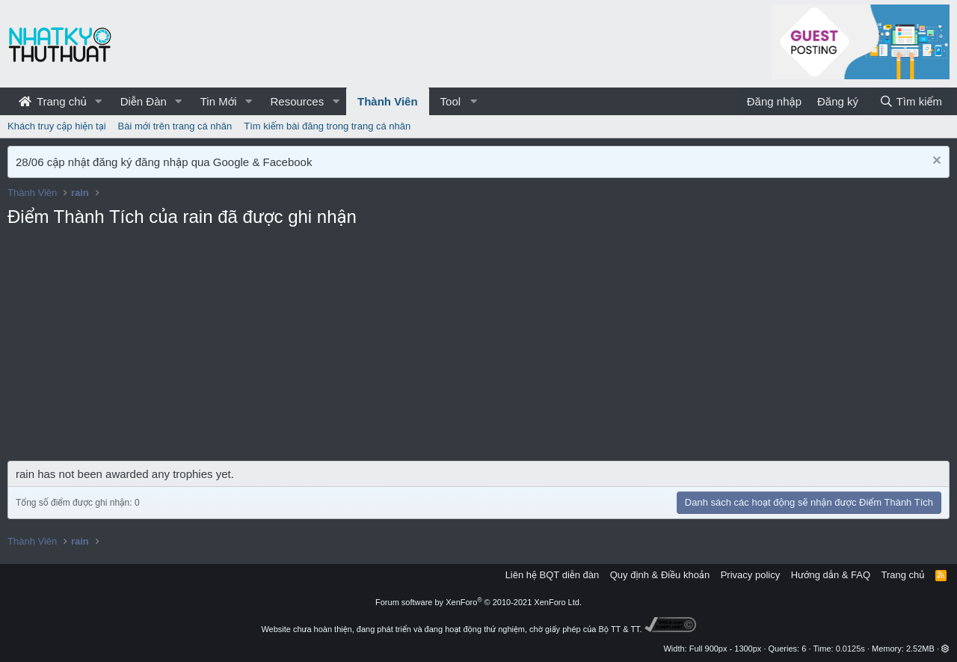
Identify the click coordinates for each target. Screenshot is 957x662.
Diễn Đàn (143, 101)
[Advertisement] (478, 348)
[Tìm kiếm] (911, 101)
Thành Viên (387, 101)
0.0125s (850, 648)
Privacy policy (750, 574)
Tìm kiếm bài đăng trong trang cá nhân (327, 126)
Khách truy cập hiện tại (56, 126)
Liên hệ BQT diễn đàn (552, 574)
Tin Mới (218, 101)
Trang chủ (53, 101)
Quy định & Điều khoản (660, 574)
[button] (98, 101)
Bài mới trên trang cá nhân (175, 126)
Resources (297, 101)
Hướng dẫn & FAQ (830, 574)
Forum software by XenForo (478, 602)
